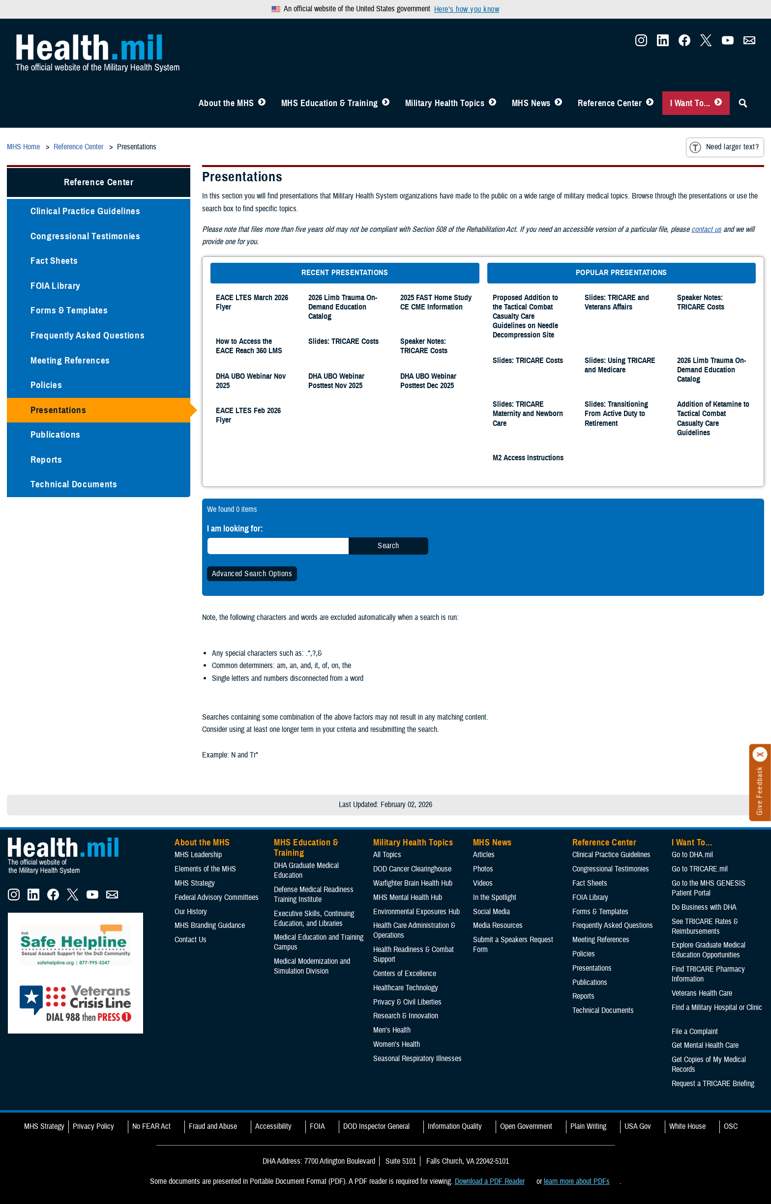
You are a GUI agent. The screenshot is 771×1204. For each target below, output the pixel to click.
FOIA (317, 1126)
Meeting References (70, 360)
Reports (46, 459)
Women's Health (396, 1044)
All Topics (387, 855)
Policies (46, 385)
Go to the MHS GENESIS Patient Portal (708, 888)
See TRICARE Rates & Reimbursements (705, 926)
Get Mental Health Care (705, 1045)
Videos (483, 883)
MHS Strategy (195, 883)
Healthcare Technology (405, 988)
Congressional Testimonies (85, 236)
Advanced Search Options (252, 574)
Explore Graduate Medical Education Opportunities (708, 950)
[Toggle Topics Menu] (492, 103)
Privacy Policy (93, 1126)
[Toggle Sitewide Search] (743, 103)
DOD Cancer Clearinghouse (412, 869)
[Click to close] (760, 754)
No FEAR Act (151, 1126)
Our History (191, 912)
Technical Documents (74, 484)
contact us (706, 229)
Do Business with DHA (704, 907)
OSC (731, 1126)
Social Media (491, 912)
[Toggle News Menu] (558, 103)
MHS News (531, 103)
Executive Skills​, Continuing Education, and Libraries (314, 918)
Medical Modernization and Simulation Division (312, 966)
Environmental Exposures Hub (416, 912)
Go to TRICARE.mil (700, 869)
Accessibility (273, 1126)
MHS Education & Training (329, 103)
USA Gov (637, 1126)
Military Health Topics (445, 103)
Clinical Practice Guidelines (85, 211)
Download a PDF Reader (490, 1181)
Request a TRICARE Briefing (713, 1084)
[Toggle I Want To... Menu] (718, 103)
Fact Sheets (54, 260)
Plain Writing (588, 1126)
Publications (55, 434)
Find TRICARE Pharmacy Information (708, 974)
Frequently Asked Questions (87, 335)
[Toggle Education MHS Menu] (385, 103)
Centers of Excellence (404, 974)
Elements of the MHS (205, 869)
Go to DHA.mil (692, 855)
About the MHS (226, 103)
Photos (483, 869)
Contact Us (191, 940)
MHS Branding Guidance (210, 925)
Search (388, 546)
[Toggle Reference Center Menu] (649, 103)
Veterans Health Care (702, 993)
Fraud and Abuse (213, 1126)
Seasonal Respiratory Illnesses (417, 1059)
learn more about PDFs (577, 1181)
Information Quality (455, 1126)
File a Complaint (695, 1031)
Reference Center (610, 103)
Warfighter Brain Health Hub (412, 883)
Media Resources (498, 925)
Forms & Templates (69, 310)
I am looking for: (235, 528)
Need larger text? (724, 147)
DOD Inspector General (376, 1126)
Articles (484, 855)
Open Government (526, 1126)
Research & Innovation (405, 1016)
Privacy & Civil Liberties (407, 1002)
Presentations (58, 410)
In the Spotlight (494, 897)
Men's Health (392, 1030)
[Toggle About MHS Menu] (262, 103)
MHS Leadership (198, 855)
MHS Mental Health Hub (407, 897)
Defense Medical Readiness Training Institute (314, 894)
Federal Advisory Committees (217, 897)
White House (687, 1126)
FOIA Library (55, 285)
